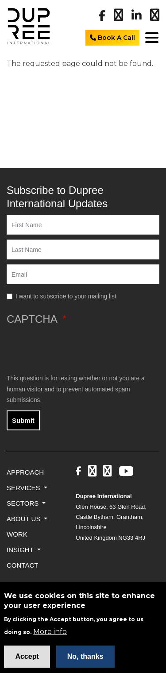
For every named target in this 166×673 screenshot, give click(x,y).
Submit (23, 420)
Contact (22, 565)
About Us (24, 518)
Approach (25, 472)
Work (17, 534)
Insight (21, 549)
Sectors (23, 503)
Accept (27, 660)
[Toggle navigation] (150, 37)
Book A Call (112, 38)
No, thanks (85, 660)
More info (50, 635)
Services (24, 487)
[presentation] (74, 349)
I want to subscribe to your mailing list (65, 296)
